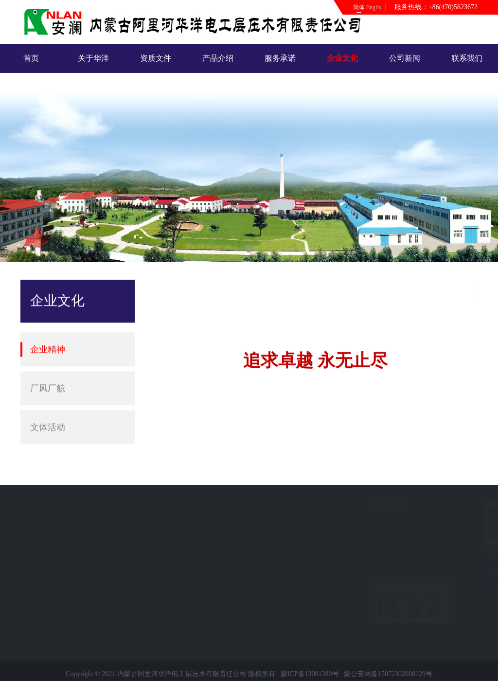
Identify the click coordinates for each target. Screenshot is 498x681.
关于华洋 (93, 58)
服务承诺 (280, 58)
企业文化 (342, 58)
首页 (31, 58)
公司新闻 (404, 58)
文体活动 (47, 416)
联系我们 (466, 58)
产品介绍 (217, 58)
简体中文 (359, 9)
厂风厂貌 (47, 377)
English (373, 7)
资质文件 (155, 58)
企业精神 (47, 338)
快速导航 (41, 503)
